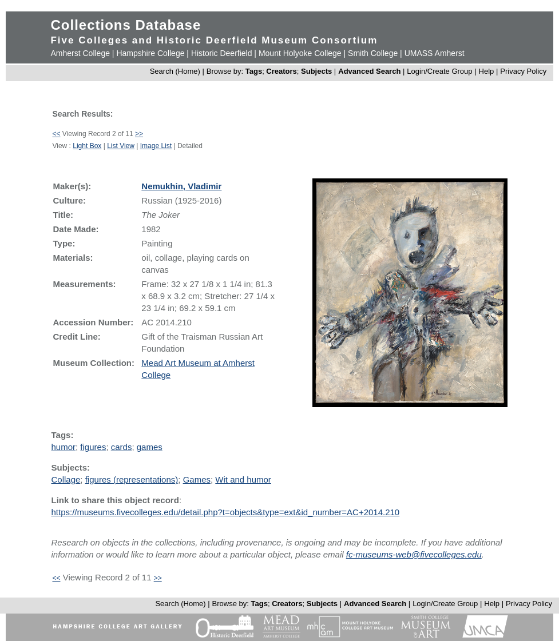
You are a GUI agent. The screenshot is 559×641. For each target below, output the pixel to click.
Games (197, 479)
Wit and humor (243, 479)
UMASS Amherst (435, 53)
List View (120, 146)
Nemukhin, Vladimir (181, 186)
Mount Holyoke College (300, 53)
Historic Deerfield (221, 53)
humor (63, 447)
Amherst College (80, 53)
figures (93, 447)
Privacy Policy (523, 71)
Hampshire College (150, 53)
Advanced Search (369, 71)
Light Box (87, 146)
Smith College (373, 53)
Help (486, 71)
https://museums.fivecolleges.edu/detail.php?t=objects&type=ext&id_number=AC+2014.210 (225, 512)
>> (139, 134)
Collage (65, 479)
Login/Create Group (440, 71)
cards (121, 447)
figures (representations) (132, 479)
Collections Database (125, 25)
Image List (156, 146)
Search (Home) (175, 71)
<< (56, 134)
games (149, 447)
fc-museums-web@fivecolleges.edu (414, 554)
